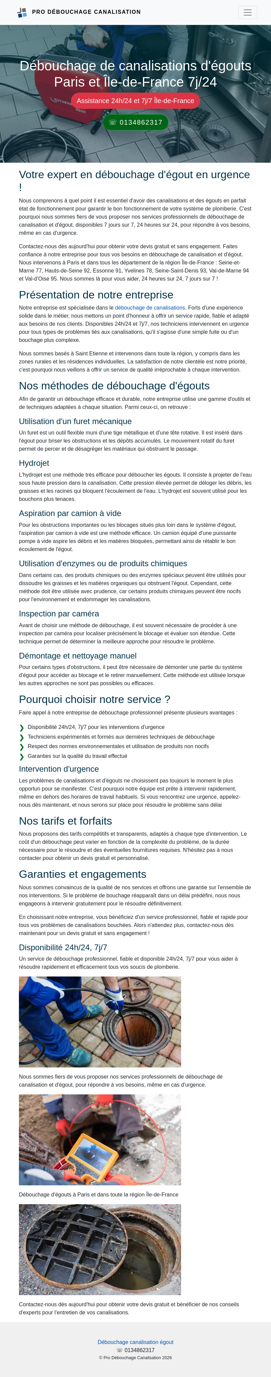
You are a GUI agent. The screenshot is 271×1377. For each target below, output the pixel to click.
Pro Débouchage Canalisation (86, 12)
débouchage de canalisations (150, 308)
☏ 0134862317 (135, 122)
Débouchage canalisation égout (135, 1342)
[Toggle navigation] (247, 12)
